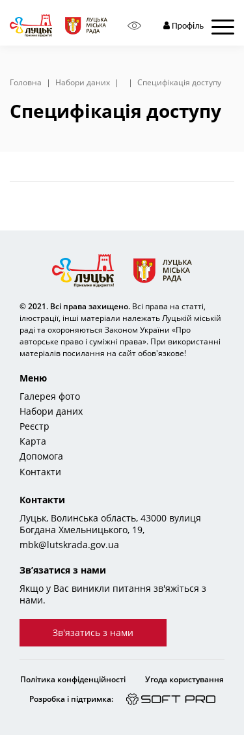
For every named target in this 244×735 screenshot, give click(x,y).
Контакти (40, 472)
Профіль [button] (183, 25)
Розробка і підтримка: (71, 698)
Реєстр (34, 426)
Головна (26, 82)
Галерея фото (50, 396)
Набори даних (82, 82)
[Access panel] (134, 25)
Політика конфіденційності (73, 679)
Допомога (41, 456)
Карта (33, 441)
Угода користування (184, 679)
